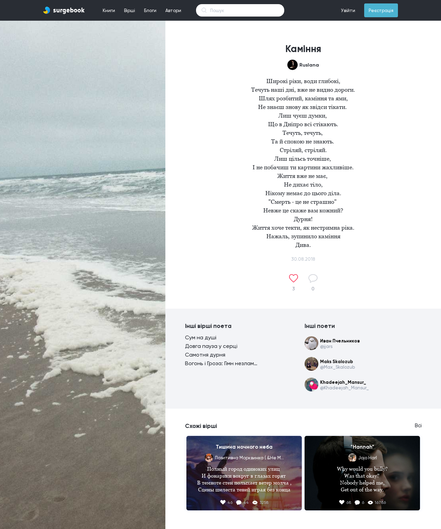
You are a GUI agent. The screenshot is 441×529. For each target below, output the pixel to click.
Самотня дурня (205, 354)
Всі (418, 425)
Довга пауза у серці (211, 346)
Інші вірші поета (208, 325)
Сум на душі (200, 337)
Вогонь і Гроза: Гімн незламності (221, 363)
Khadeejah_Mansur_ (343, 382)
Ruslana (309, 65)
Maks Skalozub (336, 361)
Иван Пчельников (340, 340)
